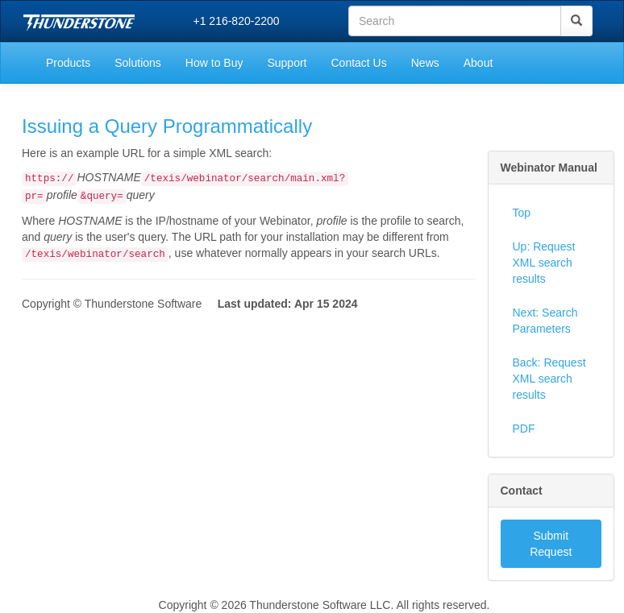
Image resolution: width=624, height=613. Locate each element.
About (478, 62)
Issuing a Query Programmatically (167, 126)
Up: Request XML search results (544, 262)
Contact (522, 490)
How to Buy (214, 62)
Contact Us (358, 62)
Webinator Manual (549, 167)
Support (286, 62)
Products (68, 62)
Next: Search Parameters (545, 320)
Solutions (137, 62)
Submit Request (551, 543)
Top (522, 212)
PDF (524, 428)
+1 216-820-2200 (236, 20)
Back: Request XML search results (549, 378)
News (425, 62)
